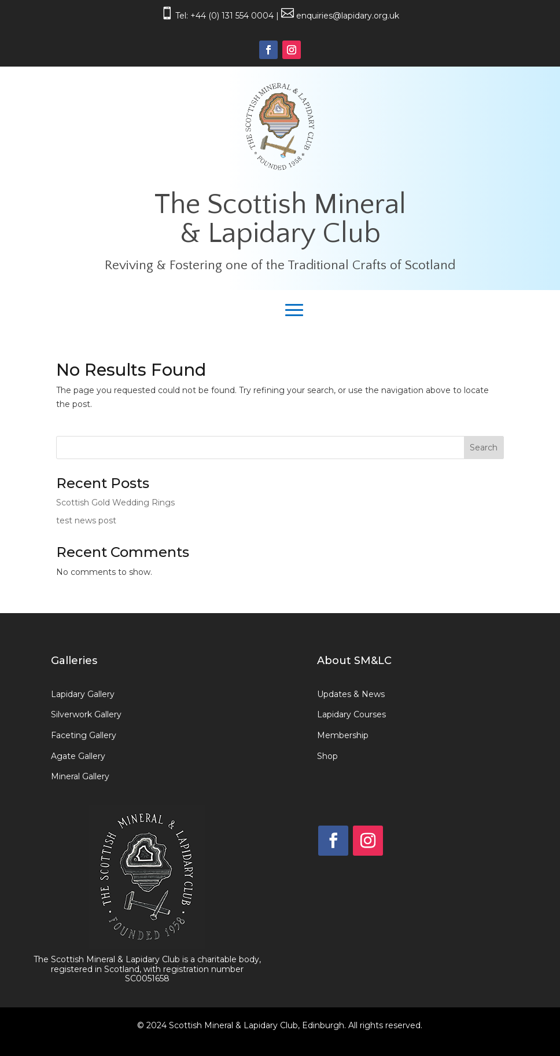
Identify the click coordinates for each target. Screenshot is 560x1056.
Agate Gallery (78, 756)
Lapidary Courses (351, 714)
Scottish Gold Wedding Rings (115, 502)
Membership (343, 735)
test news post (86, 520)
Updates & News (351, 694)
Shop (327, 756)
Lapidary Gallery (83, 694)
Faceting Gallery (83, 735)
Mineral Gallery (80, 776)
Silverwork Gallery (86, 714)
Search (484, 447)
